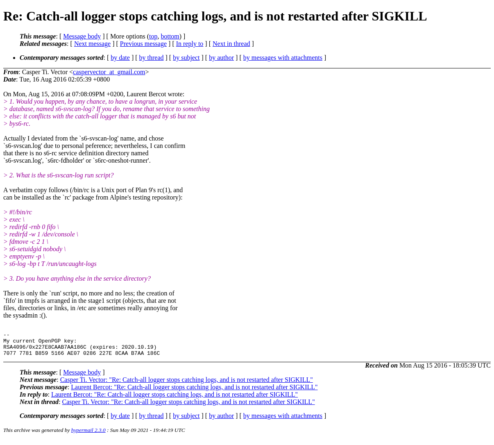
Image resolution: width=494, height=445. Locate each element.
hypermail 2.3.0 (88, 435)
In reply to (190, 43)
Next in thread (231, 43)
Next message (92, 43)
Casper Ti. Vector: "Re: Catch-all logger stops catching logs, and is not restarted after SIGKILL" (186, 384)
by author (221, 57)
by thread (151, 57)
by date (120, 57)
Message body (82, 36)
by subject (186, 57)
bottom (170, 36)
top (153, 36)
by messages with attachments (282, 57)
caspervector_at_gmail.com (109, 71)
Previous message (143, 43)
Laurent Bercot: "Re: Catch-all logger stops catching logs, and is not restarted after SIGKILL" (194, 391)
